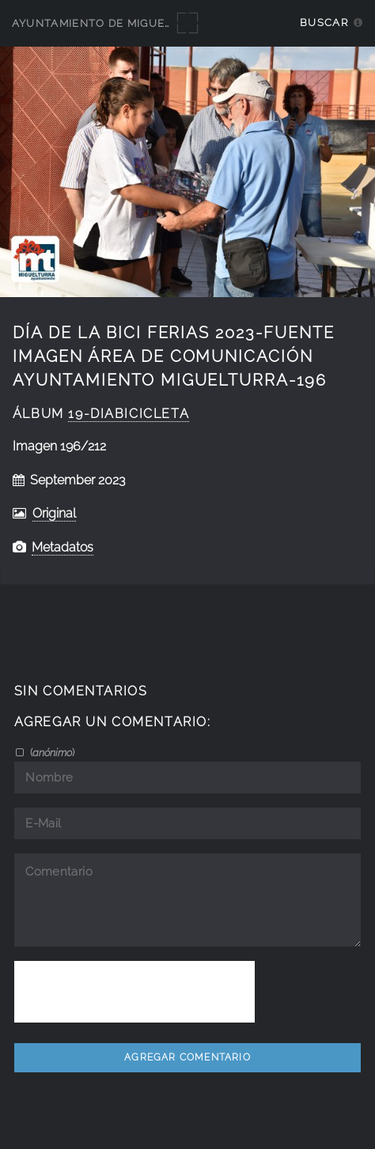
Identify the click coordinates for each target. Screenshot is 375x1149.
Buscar (324, 22)
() (51, 752)
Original (54, 513)
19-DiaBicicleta (128, 413)
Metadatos (62, 547)
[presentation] (134, 992)
